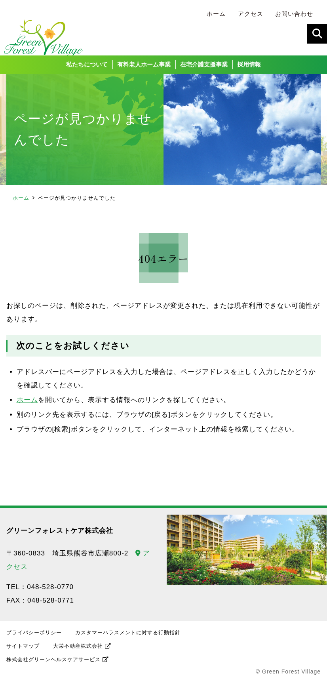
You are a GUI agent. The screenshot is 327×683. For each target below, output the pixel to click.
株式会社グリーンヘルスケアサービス (53, 662)
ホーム (21, 201)
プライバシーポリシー (34, 635)
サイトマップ (23, 649)
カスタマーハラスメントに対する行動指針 (128, 635)
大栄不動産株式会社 (78, 649)
